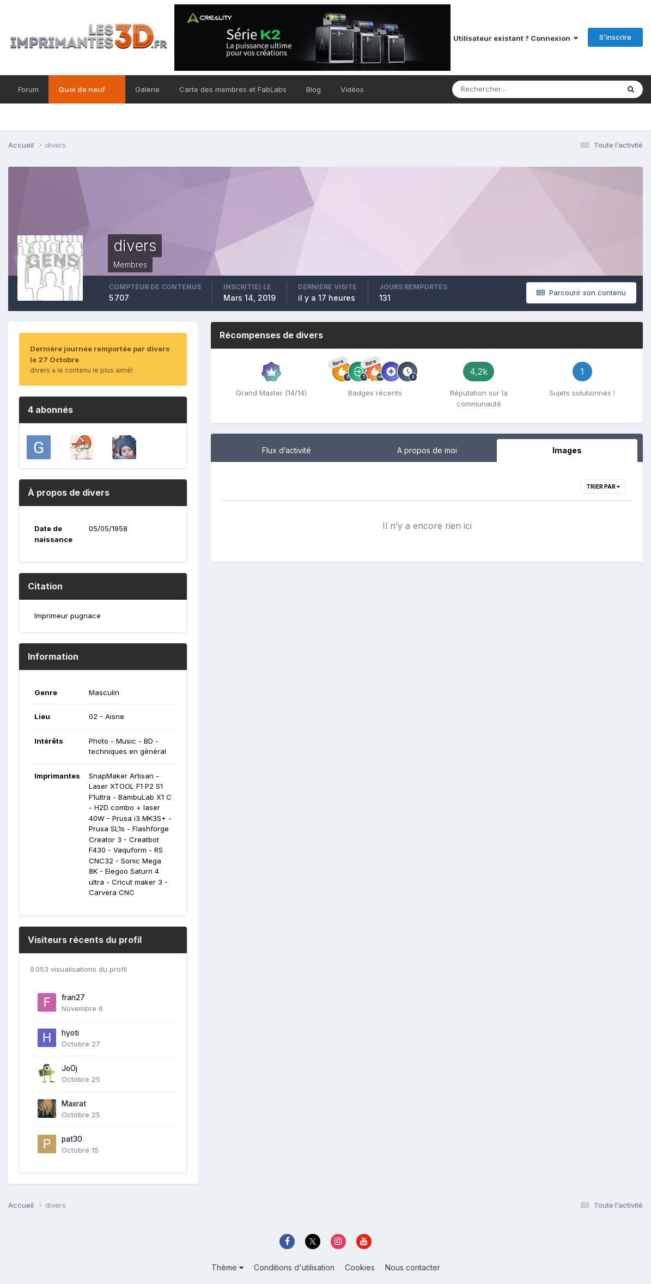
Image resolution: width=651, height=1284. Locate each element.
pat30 (72, 1139)
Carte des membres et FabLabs (233, 89)
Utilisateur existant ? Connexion (515, 38)
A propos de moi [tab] (427, 450)
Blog (313, 89)
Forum (28, 89)
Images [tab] (567, 450)
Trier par (603, 486)
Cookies (360, 1267)
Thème (227, 1267)
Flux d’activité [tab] (286, 450)
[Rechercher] (486, 89)
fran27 (73, 997)
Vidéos (352, 89)
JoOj (69, 1068)
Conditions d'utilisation (294, 1267)
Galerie (147, 89)
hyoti (70, 1033)
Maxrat (74, 1103)
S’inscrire (615, 37)
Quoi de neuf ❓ (86, 89)
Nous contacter (412, 1267)
